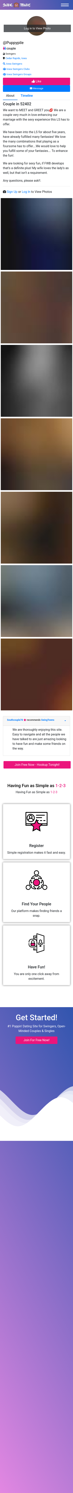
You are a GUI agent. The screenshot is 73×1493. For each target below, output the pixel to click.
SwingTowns (47, 720)
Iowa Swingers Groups (17, 74)
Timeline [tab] (27, 95)
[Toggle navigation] (66, 5)
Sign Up (12, 192)
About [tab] (10, 95)
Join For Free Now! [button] (36, 1040)
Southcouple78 (15, 720)
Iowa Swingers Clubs (16, 69)
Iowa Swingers (12, 63)
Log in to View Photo (37, 28)
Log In (26, 192)
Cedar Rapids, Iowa (16, 58)
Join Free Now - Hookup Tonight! (37, 765)
